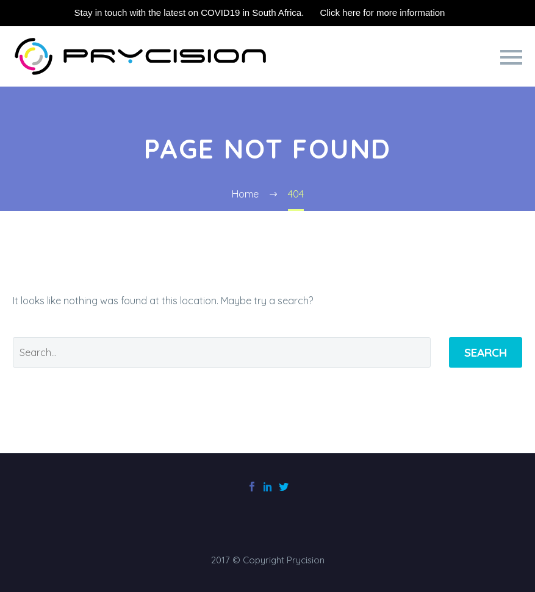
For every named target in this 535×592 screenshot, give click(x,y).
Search (485, 352)
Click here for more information (382, 12)
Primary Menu (511, 57)
